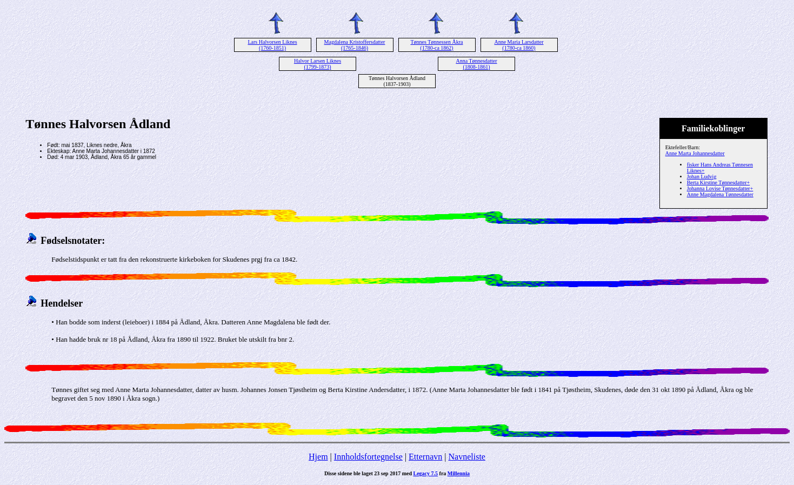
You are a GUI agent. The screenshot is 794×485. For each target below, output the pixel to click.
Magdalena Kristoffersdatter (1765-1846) (354, 45)
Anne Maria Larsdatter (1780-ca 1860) (518, 45)
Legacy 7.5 (425, 473)
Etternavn (425, 456)
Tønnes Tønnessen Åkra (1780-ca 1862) (436, 45)
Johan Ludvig (702, 177)
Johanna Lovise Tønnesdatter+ (720, 188)
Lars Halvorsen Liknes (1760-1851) (272, 45)
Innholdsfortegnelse (368, 456)
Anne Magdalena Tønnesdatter (720, 194)
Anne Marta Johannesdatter (695, 153)
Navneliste (467, 456)
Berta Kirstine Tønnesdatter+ (718, 182)
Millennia (459, 473)
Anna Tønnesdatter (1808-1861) (476, 64)
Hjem (318, 456)
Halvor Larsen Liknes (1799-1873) (317, 64)
